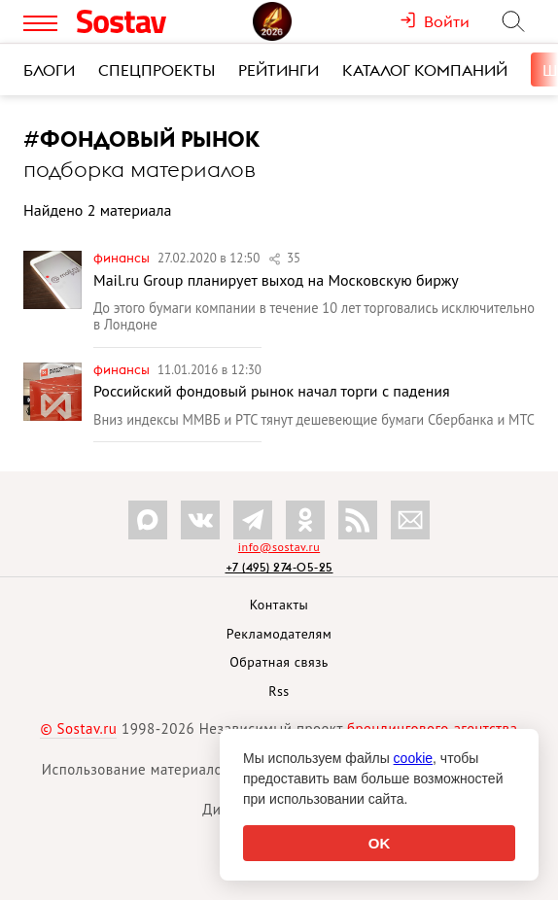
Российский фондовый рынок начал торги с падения (271, 390)
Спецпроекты (156, 70)
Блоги (49, 70)
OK (379, 843)
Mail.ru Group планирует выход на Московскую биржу (276, 280)
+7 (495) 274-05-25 (279, 567)
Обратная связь (279, 662)
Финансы (123, 257)
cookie (413, 758)
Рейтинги (278, 70)
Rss (278, 691)
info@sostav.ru (279, 546)
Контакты (279, 604)
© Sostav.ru (78, 728)
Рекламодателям (279, 633)
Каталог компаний (424, 70)
